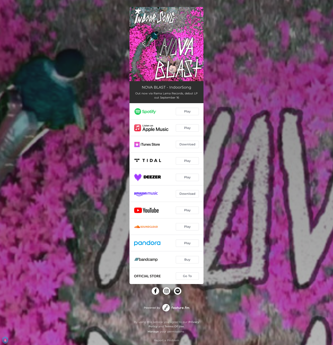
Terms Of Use (174, 326)
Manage (153, 331)
